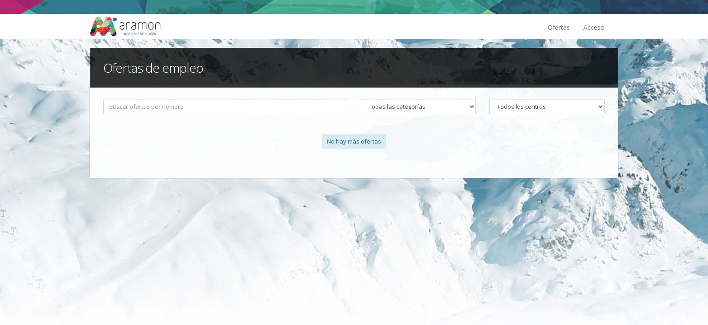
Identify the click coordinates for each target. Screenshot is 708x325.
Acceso (594, 27)
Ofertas (559, 27)
